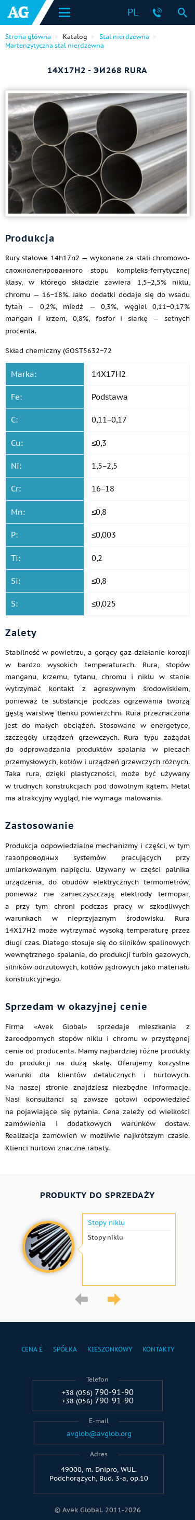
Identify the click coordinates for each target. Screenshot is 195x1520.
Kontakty (158, 1349)
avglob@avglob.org (99, 1434)
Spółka (65, 1349)
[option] (97, 1249)
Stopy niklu (106, 1223)
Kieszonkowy (109, 1349)
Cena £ (32, 1349)
